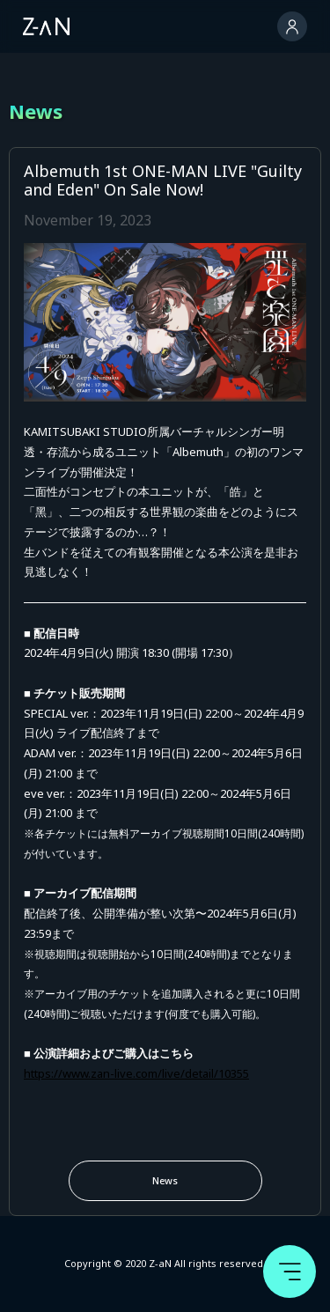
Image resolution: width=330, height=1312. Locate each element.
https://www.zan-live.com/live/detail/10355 (136, 1073)
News (165, 1180)
